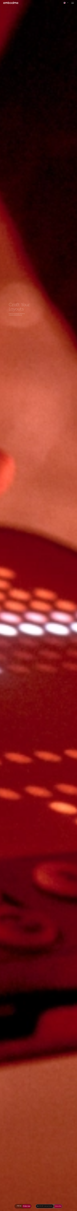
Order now (26, 1206)
